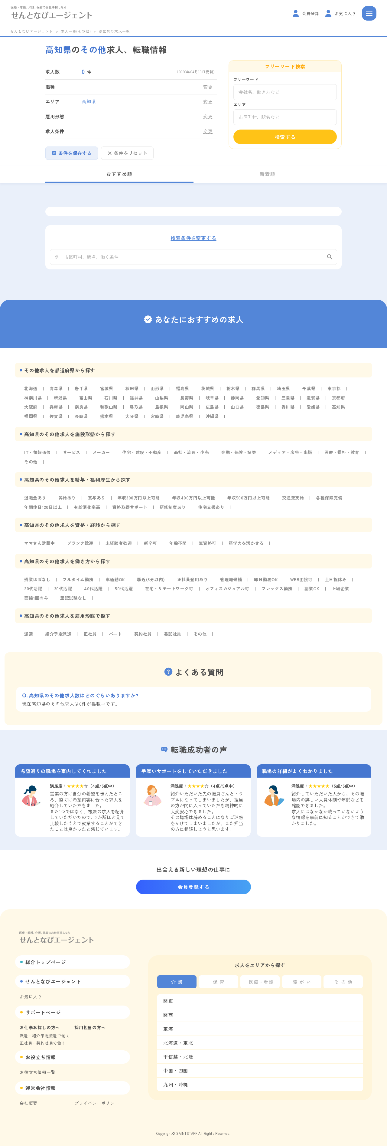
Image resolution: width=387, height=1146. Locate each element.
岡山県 (188, 411)
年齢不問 (180, 546)
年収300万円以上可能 (140, 501)
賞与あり (97, 501)
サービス (72, 456)
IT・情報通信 (37, 456)
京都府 (341, 402)
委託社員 (174, 637)
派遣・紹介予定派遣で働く (45, 1033)
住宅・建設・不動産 (143, 456)
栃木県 (235, 393)
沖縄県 (214, 420)
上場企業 (345, 591)
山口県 (239, 411)
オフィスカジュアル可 (230, 591)
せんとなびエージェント (31, 31)
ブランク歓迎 (81, 546)
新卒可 (152, 546)
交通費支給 (297, 501)
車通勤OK (116, 582)
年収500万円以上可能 (252, 501)
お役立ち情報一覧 (37, 1070)
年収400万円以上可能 (196, 501)
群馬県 (260, 393)
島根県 (163, 411)
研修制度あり (174, 510)
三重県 (290, 402)
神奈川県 (33, 402)
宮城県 (107, 393)
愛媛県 (316, 411)
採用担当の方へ (90, 1025)
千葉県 (311, 393)
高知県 (341, 411)
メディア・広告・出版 (294, 456)
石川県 (112, 402)
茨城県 (209, 393)
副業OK (316, 591)
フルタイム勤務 (79, 582)
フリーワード (246, 79)
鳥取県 (137, 411)
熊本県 (107, 420)
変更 (208, 87)
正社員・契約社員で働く (43, 1041)
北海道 (30, 393)
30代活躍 (64, 591)
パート (116, 637)
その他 (78, 465)
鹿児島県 (186, 420)
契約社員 (144, 637)
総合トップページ (45, 959)
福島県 (183, 393)
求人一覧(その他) (76, 31)
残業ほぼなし (37, 582)
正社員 (90, 637)
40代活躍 (94, 591)
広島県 (214, 411)
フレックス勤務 (280, 591)
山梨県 (163, 402)
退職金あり (35, 501)
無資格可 (210, 546)
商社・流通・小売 (193, 456)
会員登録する (194, 884)
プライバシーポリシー (96, 1101)
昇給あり (67, 501)
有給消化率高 (88, 510)
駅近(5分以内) (152, 582)
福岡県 (30, 420)
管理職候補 (234, 582)
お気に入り (31, 994)
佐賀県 (56, 420)
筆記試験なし (74, 601)
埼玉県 (286, 393)
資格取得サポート (131, 510)
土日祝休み (340, 582)
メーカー (102, 456)
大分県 (133, 420)
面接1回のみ (36, 601)
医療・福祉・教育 (42, 465)
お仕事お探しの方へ (40, 1025)
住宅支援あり (213, 510)
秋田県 (133, 393)
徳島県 (265, 411)
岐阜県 (214, 402)
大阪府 (30, 411)
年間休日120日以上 (43, 510)
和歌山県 (110, 411)
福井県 (137, 402)
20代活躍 (33, 591)
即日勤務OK (269, 582)
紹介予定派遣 (58, 637)
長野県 (188, 402)
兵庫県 (56, 411)
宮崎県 (158, 420)
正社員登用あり (195, 582)
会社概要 (28, 1101)
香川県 (290, 411)
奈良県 (82, 411)
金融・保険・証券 (241, 456)
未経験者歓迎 (119, 546)
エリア (239, 104)
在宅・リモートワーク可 (171, 591)
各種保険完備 (333, 501)
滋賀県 (316, 402)
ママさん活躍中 (40, 546)
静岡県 (239, 402)
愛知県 (265, 402)
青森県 (56, 393)
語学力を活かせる (249, 546)
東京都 (337, 393)
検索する (285, 136)
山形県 (158, 393)
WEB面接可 (305, 582)
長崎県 (82, 420)
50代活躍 (125, 591)
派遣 (28, 637)
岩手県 (82, 393)
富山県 (86, 402)
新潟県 (60, 402)
